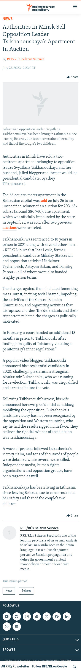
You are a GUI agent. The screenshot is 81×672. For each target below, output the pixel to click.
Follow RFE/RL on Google (49, 666)
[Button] (73, 77)
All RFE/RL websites (15, 666)
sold (43, 201)
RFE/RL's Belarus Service (25, 59)
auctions (9, 228)
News (8, 19)
